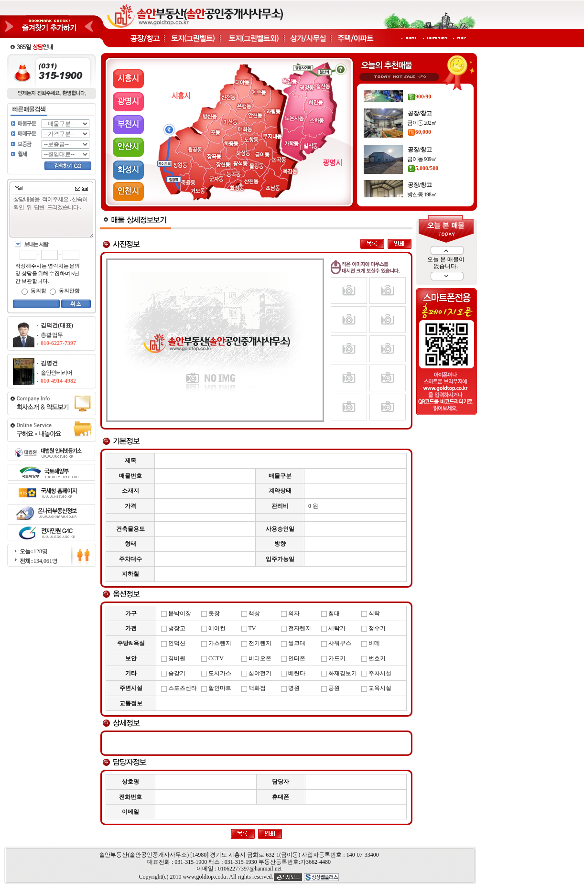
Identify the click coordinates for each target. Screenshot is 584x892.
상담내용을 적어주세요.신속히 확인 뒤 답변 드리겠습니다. (53, 216)
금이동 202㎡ (421, 136)
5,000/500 (423, 182)
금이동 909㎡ (421, 173)
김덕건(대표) (57, 325)
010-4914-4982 (58, 380)
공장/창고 (420, 91)
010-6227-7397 (58, 343)
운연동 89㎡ (420, 101)
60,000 (419, 145)
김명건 (49, 363)
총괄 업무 (52, 335)
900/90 (419, 110)
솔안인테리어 (56, 372)
